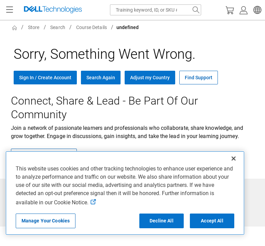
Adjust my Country (150, 77)
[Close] (233, 158)
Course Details (91, 27)
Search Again (100, 77)
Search (57, 27)
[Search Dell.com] (196, 10)
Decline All (161, 220)
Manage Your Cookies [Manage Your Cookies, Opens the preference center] (46, 220)
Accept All (212, 220)
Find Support (198, 77)
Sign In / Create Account (45, 77)
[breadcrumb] (134, 27)
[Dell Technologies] (53, 9)
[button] (256, 9)
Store (33, 27)
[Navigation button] (9, 9)
